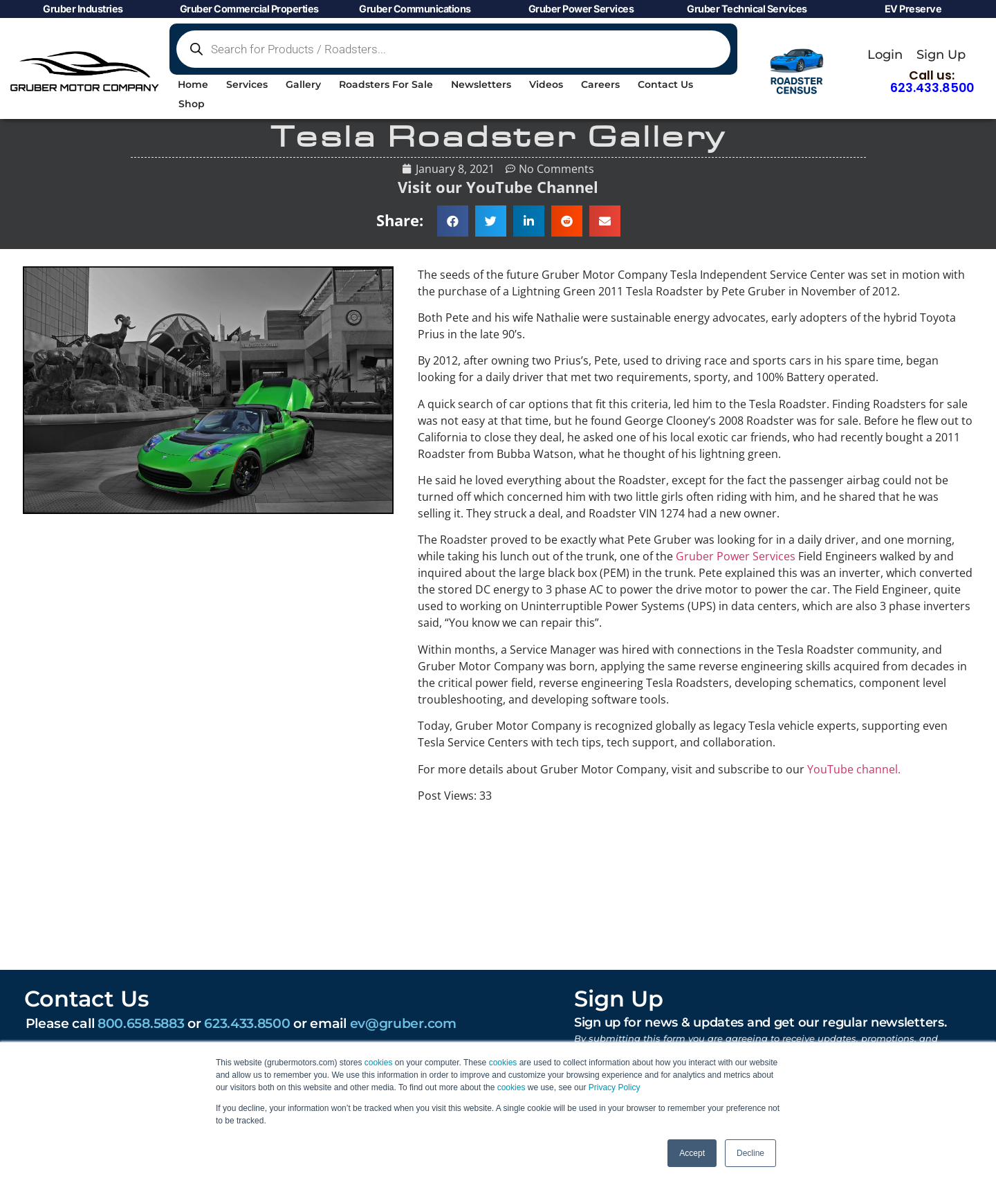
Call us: (932, 81)
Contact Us (665, 84)
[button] (452, 221)
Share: (399, 220)
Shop (191, 104)
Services (247, 84)
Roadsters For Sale (386, 84)
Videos (546, 84)
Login (885, 54)
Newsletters (481, 84)
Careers (600, 84)
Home (193, 84)
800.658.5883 (141, 1023)
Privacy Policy (614, 1087)
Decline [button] (750, 1153)
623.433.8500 (247, 1023)
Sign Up (941, 54)
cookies (379, 1062)
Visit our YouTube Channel (498, 187)
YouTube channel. (854, 769)
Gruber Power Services (735, 556)
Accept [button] (692, 1153)
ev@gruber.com (403, 1023)
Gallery (303, 84)
